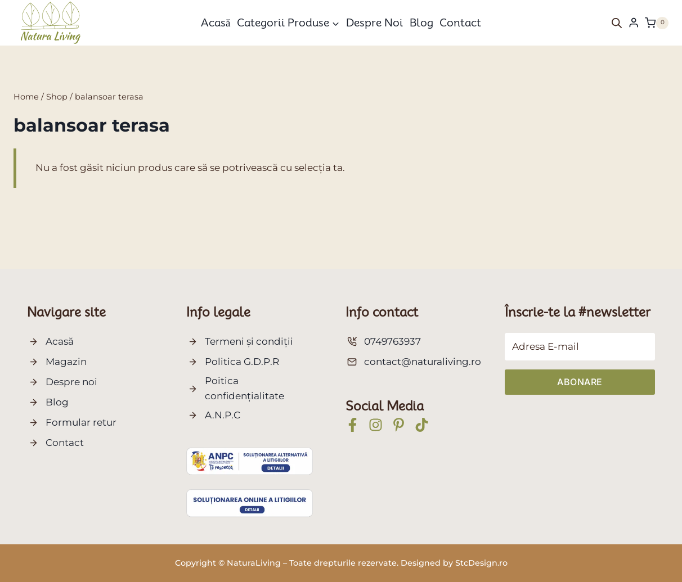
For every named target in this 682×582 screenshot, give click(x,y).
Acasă (215, 22)
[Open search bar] (616, 23)
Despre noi (374, 22)
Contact (460, 22)
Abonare (580, 381)
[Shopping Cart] (656, 23)
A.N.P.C (222, 415)
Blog (421, 22)
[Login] (633, 22)
